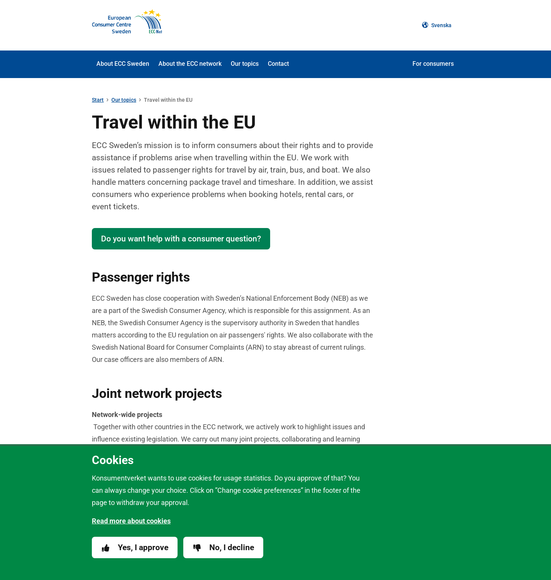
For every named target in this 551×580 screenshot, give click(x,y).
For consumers (433, 63)
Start (98, 100)
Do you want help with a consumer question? (181, 238)
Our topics (245, 63)
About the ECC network (190, 63)
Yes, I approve (134, 547)
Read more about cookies (131, 521)
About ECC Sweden (122, 63)
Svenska (437, 25)
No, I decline (223, 547)
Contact (278, 63)
